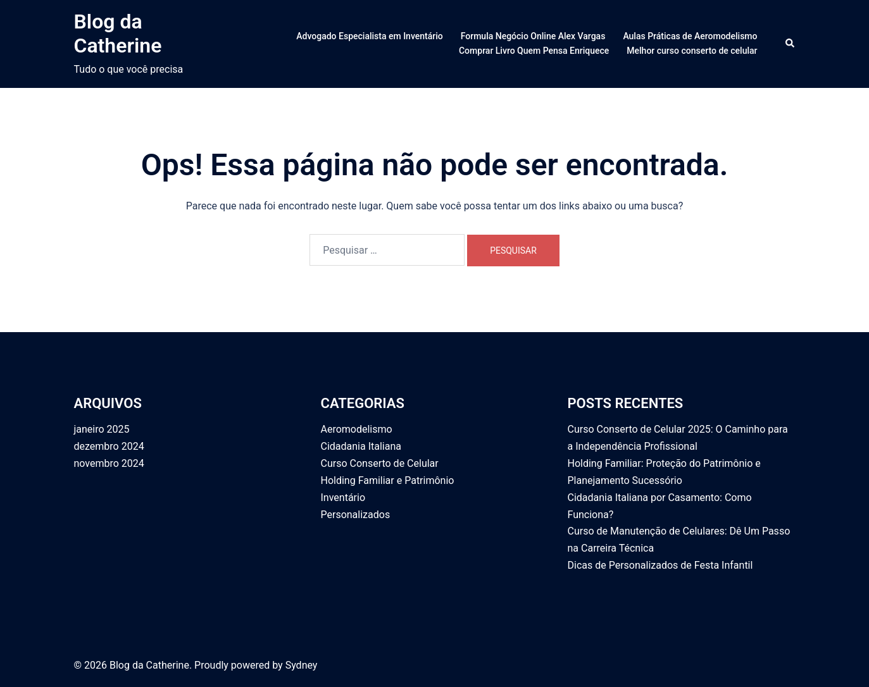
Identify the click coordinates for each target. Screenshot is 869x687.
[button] (790, 44)
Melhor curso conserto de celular (692, 51)
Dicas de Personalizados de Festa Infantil (660, 565)
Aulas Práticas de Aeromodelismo (690, 36)
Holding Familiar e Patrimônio (387, 480)
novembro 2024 (109, 463)
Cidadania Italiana (361, 446)
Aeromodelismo (356, 429)
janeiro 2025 (102, 429)
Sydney (301, 665)
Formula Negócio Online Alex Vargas (533, 36)
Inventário (343, 498)
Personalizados (356, 515)
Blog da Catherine (118, 33)
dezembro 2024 (109, 446)
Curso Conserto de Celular (380, 463)
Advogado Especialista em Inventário (369, 36)
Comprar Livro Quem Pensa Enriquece (534, 51)
